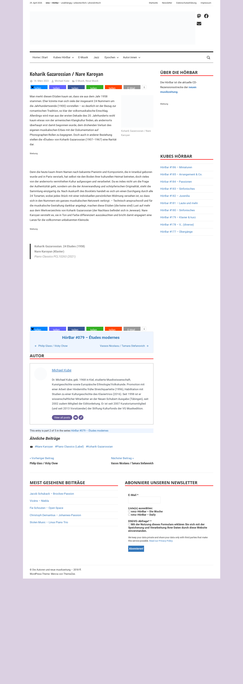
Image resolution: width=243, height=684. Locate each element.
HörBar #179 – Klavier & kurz (178, 217)
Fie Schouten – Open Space (46, 507)
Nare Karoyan (44, 446)
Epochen (112, 57)
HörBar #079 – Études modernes (89, 430)
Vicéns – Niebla (39, 500)
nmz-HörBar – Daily (142, 514)
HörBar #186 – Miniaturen (176, 167)
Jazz (96, 57)
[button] (39, 87)
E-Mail (133, 495)
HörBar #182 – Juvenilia (175, 195)
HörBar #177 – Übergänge (176, 231)
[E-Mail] (75, 417)
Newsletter (167, 3)
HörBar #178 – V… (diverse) (177, 224)
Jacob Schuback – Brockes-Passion (52, 493)
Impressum (206, 3)
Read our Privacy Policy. (161, 541)
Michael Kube (62, 80)
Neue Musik (92, 80)
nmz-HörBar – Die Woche (145, 511)
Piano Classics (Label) (70, 446)
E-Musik (83, 57)
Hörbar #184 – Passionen (176, 181)
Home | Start (40, 57)
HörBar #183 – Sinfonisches (177, 188)
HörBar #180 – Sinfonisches (177, 210)
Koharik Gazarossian (100, 446)
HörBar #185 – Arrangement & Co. (181, 174)
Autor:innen (131, 57)
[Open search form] (208, 57)
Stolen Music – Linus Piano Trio (49, 522)
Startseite (153, 3)
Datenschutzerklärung (186, 3)
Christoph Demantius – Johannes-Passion (55, 515)
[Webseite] (81, 417)
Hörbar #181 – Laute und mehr (179, 203)
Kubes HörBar (63, 57)
